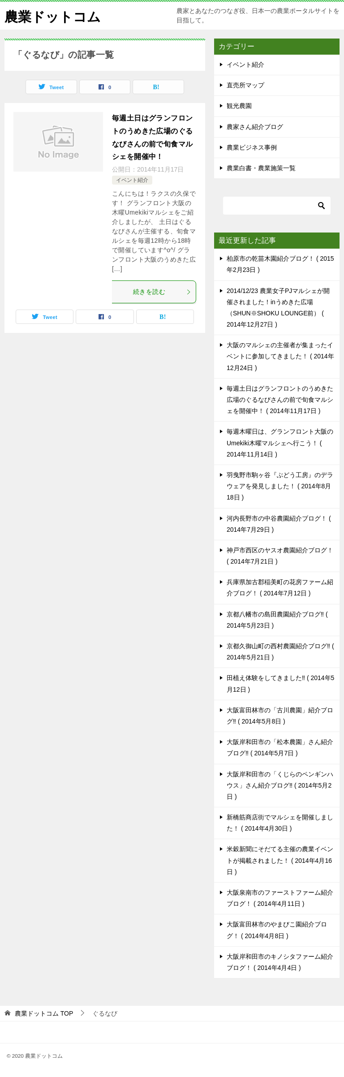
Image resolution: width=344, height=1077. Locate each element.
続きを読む (162, 291)
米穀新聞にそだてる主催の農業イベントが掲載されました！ (280, 860)
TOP (44, 1013)
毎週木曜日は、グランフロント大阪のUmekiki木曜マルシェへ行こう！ (280, 442)
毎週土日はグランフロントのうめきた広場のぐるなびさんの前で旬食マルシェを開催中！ (280, 399)
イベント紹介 (132, 180)
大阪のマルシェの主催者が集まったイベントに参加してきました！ (280, 356)
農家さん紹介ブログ (255, 126)
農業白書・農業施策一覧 (261, 168)
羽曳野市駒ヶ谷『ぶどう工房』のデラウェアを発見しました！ (280, 486)
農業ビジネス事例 (252, 147)
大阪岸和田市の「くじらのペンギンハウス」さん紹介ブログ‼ (280, 785)
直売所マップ (245, 85)
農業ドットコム (52, 15)
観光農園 (239, 105)
